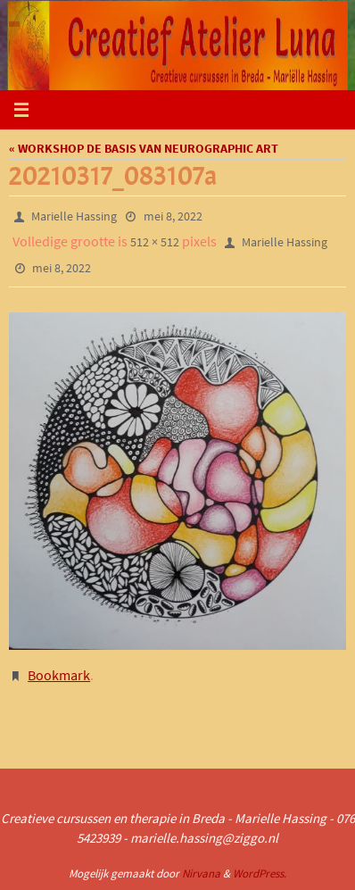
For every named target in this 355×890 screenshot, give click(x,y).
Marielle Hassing (74, 216)
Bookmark (59, 675)
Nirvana (201, 873)
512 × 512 (154, 242)
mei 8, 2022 (173, 216)
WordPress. (259, 873)
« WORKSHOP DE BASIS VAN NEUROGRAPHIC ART (143, 148)
